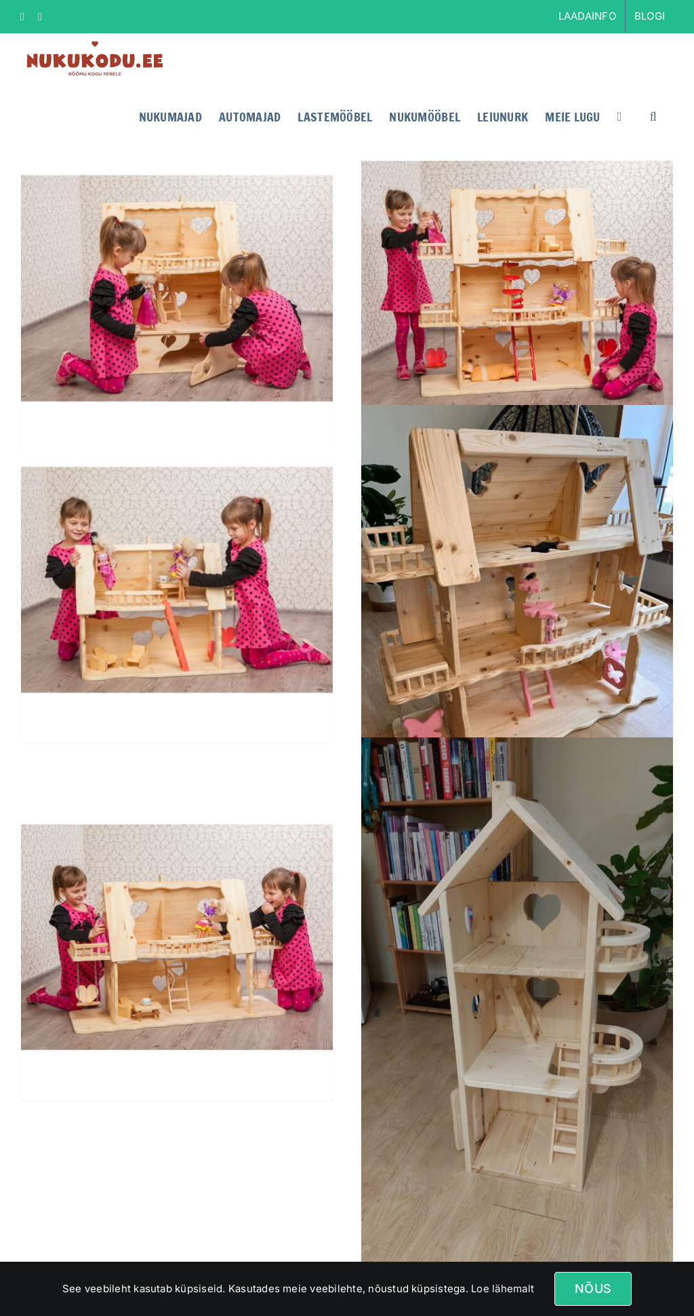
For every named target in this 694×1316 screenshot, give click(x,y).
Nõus (593, 1288)
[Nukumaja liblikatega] (517, 612)
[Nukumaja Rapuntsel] (517, 1014)
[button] (653, 115)
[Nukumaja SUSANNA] (177, 937)
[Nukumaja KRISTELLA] (177, 288)
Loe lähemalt (501, 1288)
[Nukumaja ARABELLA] (177, 579)
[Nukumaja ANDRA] (517, 288)
